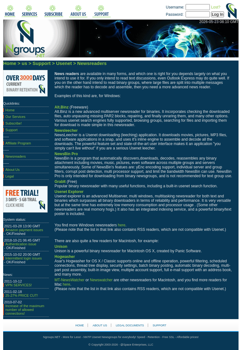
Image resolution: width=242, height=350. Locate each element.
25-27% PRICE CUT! (21, 295)
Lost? (215, 7)
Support (11, 130)
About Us (12, 170)
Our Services (15, 117)
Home (9, 110)
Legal (9, 176)
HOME (79, 325)
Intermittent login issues (23, 258)
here (121, 225)
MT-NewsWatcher (69, 280)
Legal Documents (130, 325)
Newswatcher (101, 280)
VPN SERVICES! (18, 285)
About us (100, 325)
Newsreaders (15, 156)
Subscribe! (13, 123)
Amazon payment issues (24, 230)
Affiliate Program (18, 143)
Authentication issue (20, 244)
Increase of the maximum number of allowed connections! (24, 309)
